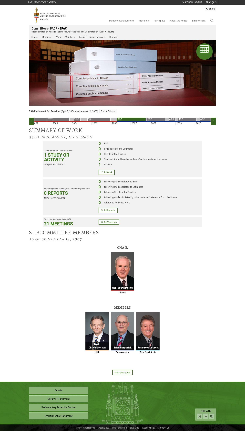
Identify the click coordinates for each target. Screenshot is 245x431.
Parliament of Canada (42, 2)
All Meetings (109, 222)
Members (144, 20)
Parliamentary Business (121, 20)
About (82, 37)
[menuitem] (192, 2)
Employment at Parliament (58, 416)
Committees (39, 28)
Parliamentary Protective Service (58, 407)
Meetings (46, 37)
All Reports (108, 210)
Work (58, 37)
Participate (159, 20)
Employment (198, 20)
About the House (178, 20)
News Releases (97, 37)
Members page (122, 372)
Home (34, 37)
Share (210, 8)
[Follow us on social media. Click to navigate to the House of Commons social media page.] (205, 415)
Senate (58, 390)
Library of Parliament (59, 399)
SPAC (63, 28)
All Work (106, 172)
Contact (113, 37)
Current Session (108, 111)
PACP (53, 28)
